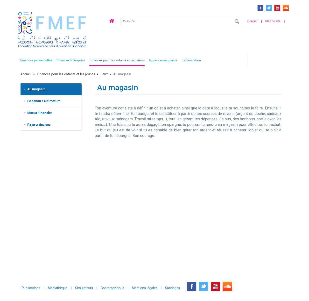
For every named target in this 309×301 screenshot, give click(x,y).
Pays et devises (38, 124)
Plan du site (273, 21)
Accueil (111, 21)
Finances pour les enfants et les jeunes (117, 60)
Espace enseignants (163, 60)
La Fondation (191, 60)
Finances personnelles (36, 60)
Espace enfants (271, 60)
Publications (31, 288)
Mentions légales (144, 288)
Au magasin (36, 89)
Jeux (104, 74)
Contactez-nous (112, 288)
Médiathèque (57, 288)
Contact (252, 21)
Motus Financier (39, 112)
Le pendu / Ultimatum (43, 101)
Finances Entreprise (70, 60)
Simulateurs (84, 288)
